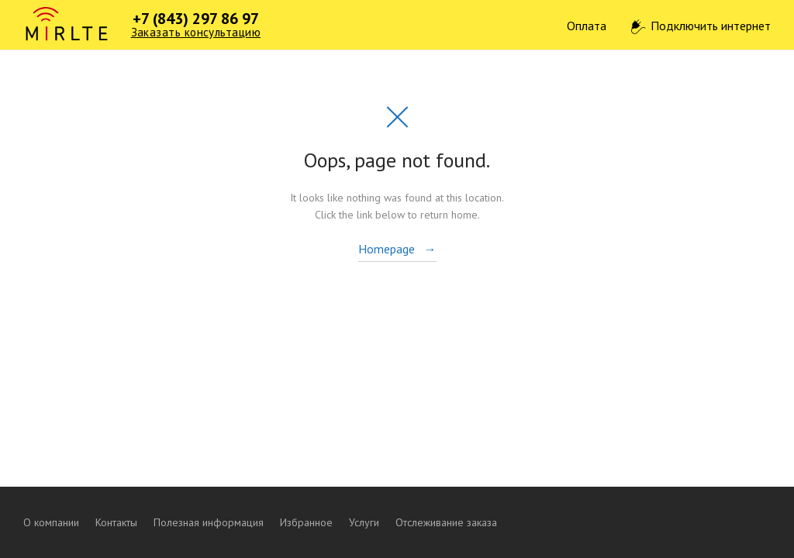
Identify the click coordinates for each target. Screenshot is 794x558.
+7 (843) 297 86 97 (196, 18)
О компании (51, 522)
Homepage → (397, 249)
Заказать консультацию (196, 32)
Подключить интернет (711, 25)
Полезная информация (209, 522)
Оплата (586, 25)
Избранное (306, 522)
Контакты (116, 522)
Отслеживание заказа (446, 522)
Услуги (364, 522)
